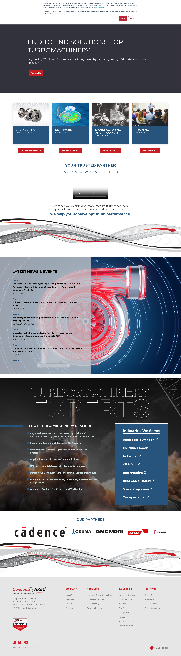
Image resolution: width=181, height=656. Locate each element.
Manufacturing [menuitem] (93, 604)
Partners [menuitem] (69, 608)
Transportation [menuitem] (125, 617)
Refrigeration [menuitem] (124, 612)
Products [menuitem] (93, 589)
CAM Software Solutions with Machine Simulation (57, 466)
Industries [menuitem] (125, 589)
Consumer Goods (137, 448)
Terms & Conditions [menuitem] (153, 608)
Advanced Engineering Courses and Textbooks (56, 489)
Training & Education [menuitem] (95, 608)
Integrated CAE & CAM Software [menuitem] (100, 595)
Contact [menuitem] (150, 589)
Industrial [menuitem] (122, 604)
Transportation (136, 497)
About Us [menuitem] (69, 595)
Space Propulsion (137, 489)
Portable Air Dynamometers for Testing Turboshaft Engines (63, 472)
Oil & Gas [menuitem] (122, 608)
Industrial (132, 456)
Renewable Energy (138, 480)
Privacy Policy (99, 7)
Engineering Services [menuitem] (95, 599)
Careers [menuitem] (69, 604)
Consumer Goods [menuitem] (126, 599)
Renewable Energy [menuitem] (126, 621)
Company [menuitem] (71, 589)
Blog (15, 299)
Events (16, 314)
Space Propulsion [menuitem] (126, 626)
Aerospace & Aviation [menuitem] (127, 595)
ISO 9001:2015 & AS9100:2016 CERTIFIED (90, 171)
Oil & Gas (131, 464)
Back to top (159, 648)
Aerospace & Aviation (140, 439)
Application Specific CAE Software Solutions (54, 459)
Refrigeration (134, 472)
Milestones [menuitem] (70, 599)
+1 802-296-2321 (28, 607)
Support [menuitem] (148, 595)
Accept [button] (123, 18)
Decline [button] (132, 18)
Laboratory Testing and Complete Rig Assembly (56, 443)
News (15, 280)
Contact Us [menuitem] (149, 599)
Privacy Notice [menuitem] (151, 604)
